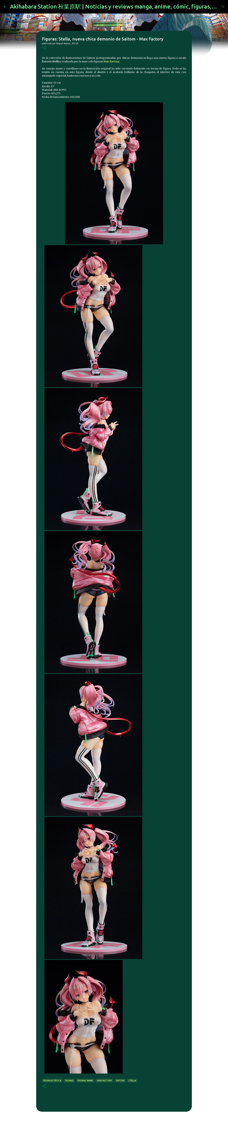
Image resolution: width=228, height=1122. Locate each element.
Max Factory (111, 61)
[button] (44, 48)
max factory (104, 1080)
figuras (69, 1080)
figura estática (52, 1080)
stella (132, 1080)
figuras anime (85, 1080)
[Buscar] (223, 6)
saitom (120, 1080)
